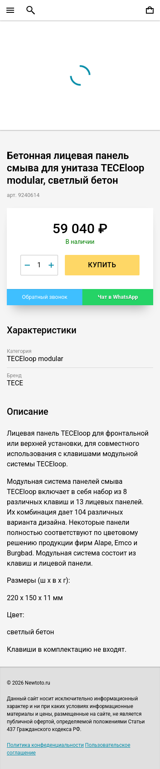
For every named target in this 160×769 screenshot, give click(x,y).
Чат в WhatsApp (118, 297)
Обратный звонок (44, 297)
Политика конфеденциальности (45, 745)
